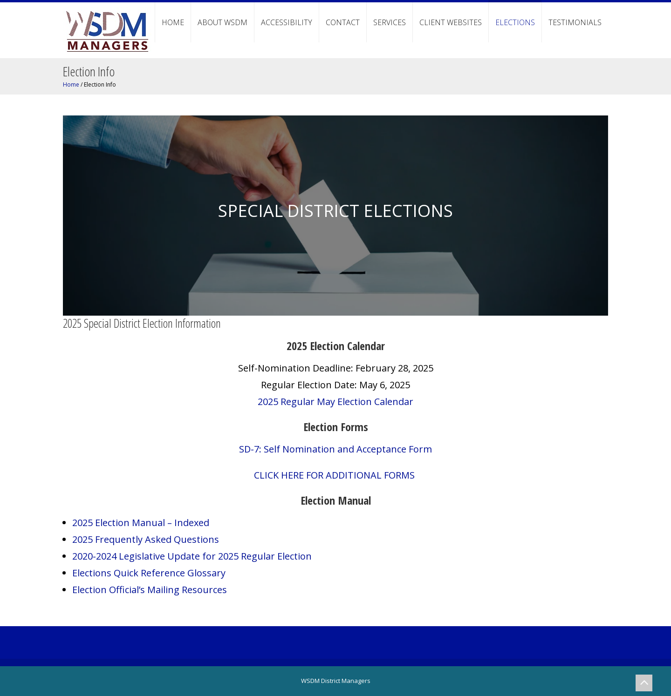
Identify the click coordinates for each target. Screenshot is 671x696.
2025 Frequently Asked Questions (145, 539)
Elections (515, 22)
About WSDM (222, 22)
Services (389, 22)
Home (173, 22)
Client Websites (450, 22)
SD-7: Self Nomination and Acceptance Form (335, 449)
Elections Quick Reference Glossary (149, 573)
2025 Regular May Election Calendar (335, 401)
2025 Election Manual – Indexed (140, 522)
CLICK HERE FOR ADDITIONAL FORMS (335, 475)
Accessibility (286, 22)
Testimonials (575, 22)
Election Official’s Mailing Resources (149, 589)
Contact (343, 22)
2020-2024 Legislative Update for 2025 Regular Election (192, 556)
